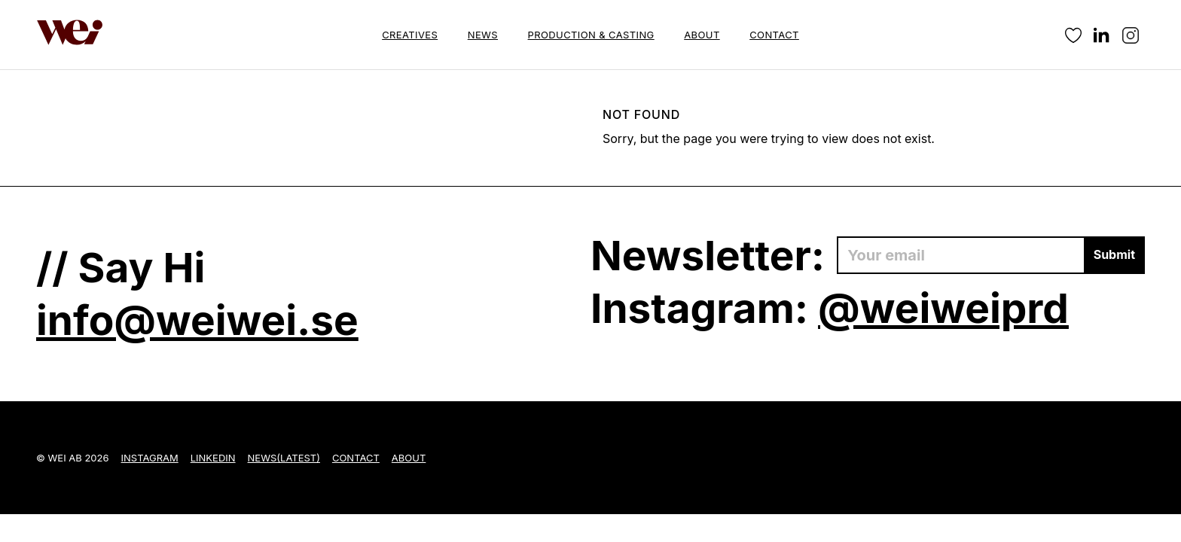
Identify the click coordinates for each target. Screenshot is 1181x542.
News (483, 35)
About (701, 35)
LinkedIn (213, 458)
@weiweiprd (943, 308)
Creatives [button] (410, 35)
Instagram (150, 458)
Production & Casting (591, 35)
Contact (774, 35)
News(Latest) (284, 458)
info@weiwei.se (197, 320)
